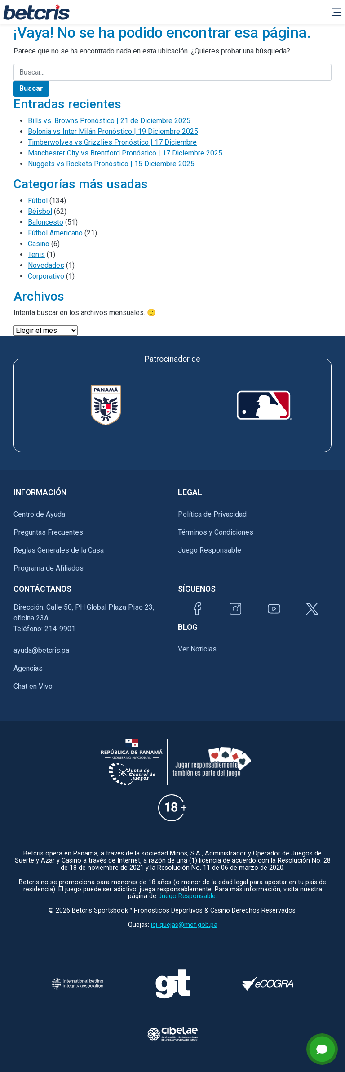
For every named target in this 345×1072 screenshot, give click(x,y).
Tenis (36, 254)
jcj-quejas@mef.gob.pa (184, 925)
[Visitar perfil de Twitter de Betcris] (312, 609)
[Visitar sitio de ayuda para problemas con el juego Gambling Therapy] (172, 983)
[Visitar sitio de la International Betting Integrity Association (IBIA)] (77, 984)
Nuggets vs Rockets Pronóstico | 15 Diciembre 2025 (111, 163)
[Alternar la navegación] (336, 12)
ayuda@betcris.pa (41, 650)
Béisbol (40, 211)
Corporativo (46, 276)
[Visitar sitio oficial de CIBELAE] (172, 1033)
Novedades (46, 265)
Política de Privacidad (212, 514)
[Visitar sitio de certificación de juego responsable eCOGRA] (268, 983)
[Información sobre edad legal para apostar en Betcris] (172, 807)
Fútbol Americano (55, 233)
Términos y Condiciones (215, 532)
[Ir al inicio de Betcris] (36, 12)
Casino (38, 243)
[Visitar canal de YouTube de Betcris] (274, 609)
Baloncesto (45, 222)
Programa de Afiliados (48, 568)
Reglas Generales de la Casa (58, 550)
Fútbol (38, 200)
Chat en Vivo (33, 686)
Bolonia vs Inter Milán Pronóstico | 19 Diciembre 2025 (113, 131)
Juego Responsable (209, 550)
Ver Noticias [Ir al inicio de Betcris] (197, 649)
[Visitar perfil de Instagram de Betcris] (235, 609)
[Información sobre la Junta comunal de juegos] (132, 774)
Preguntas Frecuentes (48, 532)
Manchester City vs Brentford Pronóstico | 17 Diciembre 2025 (125, 153)
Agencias (28, 668)
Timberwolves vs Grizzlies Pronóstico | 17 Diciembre (112, 142)
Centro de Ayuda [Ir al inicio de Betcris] (39, 514)
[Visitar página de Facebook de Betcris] (197, 609)
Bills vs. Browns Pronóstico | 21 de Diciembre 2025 (109, 120)
